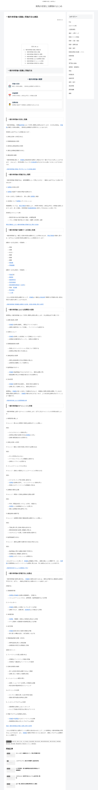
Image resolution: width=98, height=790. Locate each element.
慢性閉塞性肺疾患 (14, 285)
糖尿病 (11, 277)
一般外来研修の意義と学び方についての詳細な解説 (21, 169)
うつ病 (11, 293)
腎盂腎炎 (11, 290)
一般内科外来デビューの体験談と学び (17, 568)
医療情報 (9, 741)
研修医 (22, 160)
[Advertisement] (34, 32)
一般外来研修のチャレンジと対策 (34, 61)
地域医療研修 (32, 208)
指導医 (9, 187)
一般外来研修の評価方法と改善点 (34, 63)
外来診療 (34, 162)
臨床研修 (21, 125)
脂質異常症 (12, 280)
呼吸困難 (11, 265)
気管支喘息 (12, 282)
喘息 (27, 741)
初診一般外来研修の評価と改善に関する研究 (19, 726)
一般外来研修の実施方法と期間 (34, 54)
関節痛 (11, 263)
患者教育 (27, 610)
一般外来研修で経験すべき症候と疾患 (36, 56)
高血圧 (11, 275)
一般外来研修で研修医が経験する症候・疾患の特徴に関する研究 (25, 304)
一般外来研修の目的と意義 (33, 52)
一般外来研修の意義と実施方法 (33, 49)
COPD (23, 285)
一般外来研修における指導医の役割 (35, 59)
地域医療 (32, 741)
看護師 (59, 741)
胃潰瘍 (15, 288)
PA (18, 741)
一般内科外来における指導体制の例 (16, 401)
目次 (32, 46)
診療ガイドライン (27, 744)
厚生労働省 (22, 206)
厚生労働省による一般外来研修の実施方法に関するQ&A (22, 225)
